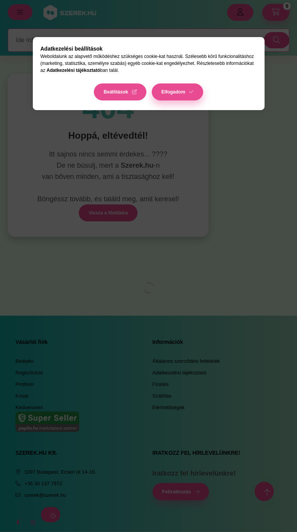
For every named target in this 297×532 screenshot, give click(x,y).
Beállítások (116, 92)
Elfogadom (173, 92)
